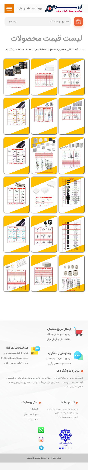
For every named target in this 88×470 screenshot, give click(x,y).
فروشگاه (34, 409)
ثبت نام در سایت (26, 9)
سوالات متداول (31, 414)
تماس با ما (33, 420)
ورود (39, 9)
